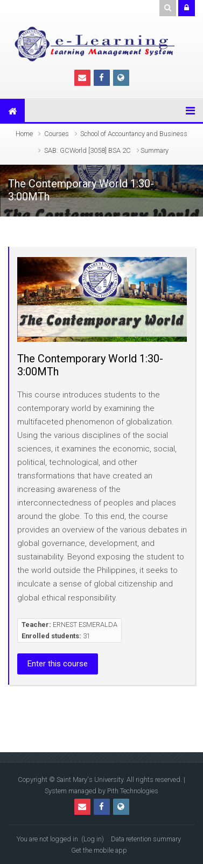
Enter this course (57, 664)
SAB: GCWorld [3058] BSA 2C (87, 150)
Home (24, 134)
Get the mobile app (99, 850)
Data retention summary (146, 839)
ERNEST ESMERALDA (85, 624)
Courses (56, 134)
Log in (92, 839)
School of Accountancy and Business (133, 134)
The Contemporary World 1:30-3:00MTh (90, 365)
